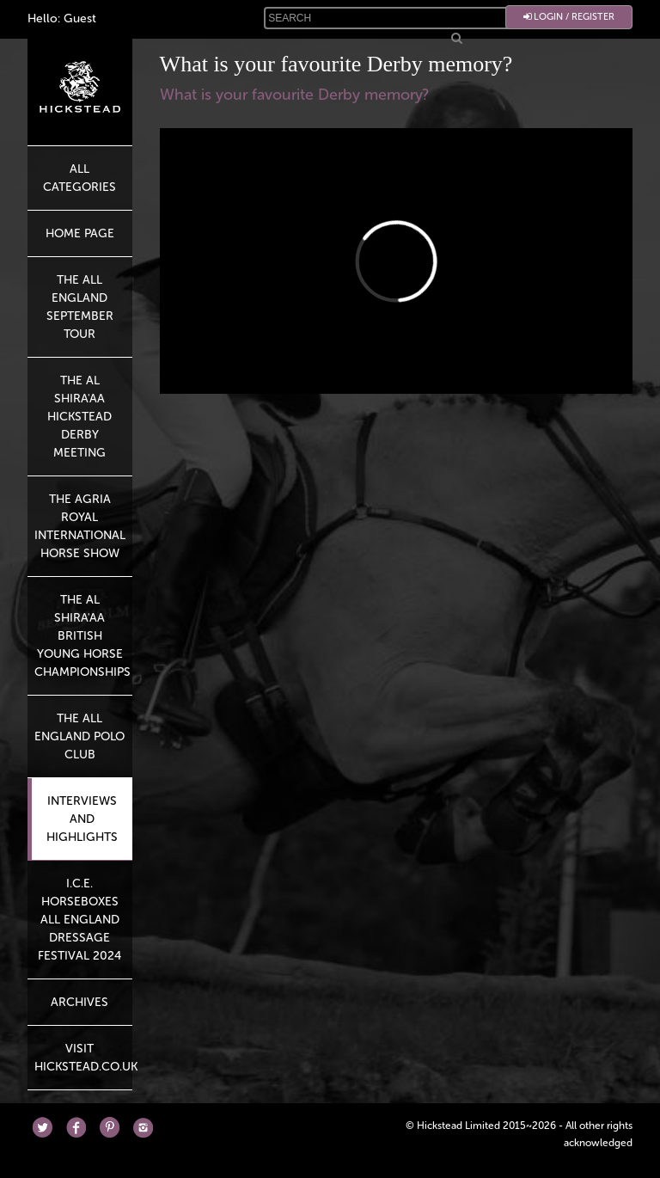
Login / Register (568, 16)
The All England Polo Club (79, 736)
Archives (79, 1002)
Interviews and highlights (82, 819)
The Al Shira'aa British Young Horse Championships (82, 635)
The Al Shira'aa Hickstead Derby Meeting (79, 416)
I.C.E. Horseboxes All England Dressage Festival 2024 (79, 919)
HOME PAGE (80, 233)
